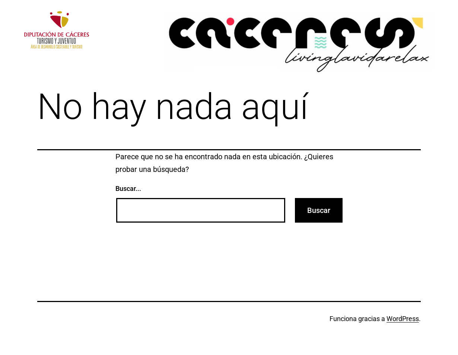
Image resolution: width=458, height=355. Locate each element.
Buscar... (128, 188)
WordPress (403, 319)
